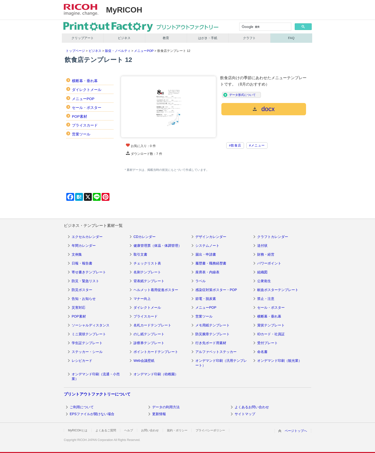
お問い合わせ (150, 430)
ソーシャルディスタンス (90, 325)
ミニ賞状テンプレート (89, 334)
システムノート (207, 246)
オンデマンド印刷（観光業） (279, 361)
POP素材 (79, 116)
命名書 (262, 352)
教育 (166, 38)
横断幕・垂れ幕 (85, 81)
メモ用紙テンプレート (212, 325)
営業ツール (81, 134)
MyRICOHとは (77, 430)
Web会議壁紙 (144, 361)
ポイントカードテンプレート (156, 352)
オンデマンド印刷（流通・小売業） (96, 376)
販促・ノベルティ (118, 51)
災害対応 (78, 307)
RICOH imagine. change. (81, 10)
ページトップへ (296, 431)
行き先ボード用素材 (210, 343)
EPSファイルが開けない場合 (92, 414)
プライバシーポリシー (210, 430)
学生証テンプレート (87, 343)
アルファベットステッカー (216, 352)
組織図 (262, 272)
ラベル (200, 281)
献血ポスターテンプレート (277, 290)
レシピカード (82, 361)
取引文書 (140, 254)
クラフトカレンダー (272, 237)
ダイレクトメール (86, 90)
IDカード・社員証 (271, 334)
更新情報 (159, 414)
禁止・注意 (265, 299)
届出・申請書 (205, 254)
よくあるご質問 (105, 430)
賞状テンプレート (271, 325)
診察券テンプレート (149, 343)
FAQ (291, 38)
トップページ (75, 51)
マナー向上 (142, 299)
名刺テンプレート (147, 272)
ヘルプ (128, 430)
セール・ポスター (86, 107)
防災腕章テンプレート (212, 334)
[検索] (265, 27)
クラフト (249, 38)
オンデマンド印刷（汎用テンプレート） (221, 363)
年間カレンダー (84, 246)
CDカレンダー (145, 237)
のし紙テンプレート (149, 334)
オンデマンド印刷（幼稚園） (156, 374)
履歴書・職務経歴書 (210, 263)
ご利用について (82, 407)
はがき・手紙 (207, 38)
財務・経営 (265, 254)
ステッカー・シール (87, 352)
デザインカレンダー (210, 237)
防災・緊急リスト (85, 281)
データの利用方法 (166, 407)
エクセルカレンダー (87, 237)
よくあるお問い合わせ (252, 407)
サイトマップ (245, 414)
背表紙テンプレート (149, 281)
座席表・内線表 (207, 272)
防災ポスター (82, 290)
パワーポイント (269, 263)
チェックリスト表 (147, 263)
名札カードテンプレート (152, 325)
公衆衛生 (264, 281)
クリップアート (82, 38)
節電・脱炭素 (205, 299)
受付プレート (267, 343)
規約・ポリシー (177, 430)
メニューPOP (143, 51)
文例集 (77, 254)
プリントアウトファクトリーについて (97, 394)
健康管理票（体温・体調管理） (158, 246)
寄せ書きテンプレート (89, 272)
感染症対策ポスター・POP (216, 290)
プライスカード (85, 125)
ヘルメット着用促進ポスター (156, 290)
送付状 (262, 246)
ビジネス (124, 38)
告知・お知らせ (84, 299)
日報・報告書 (82, 263)
